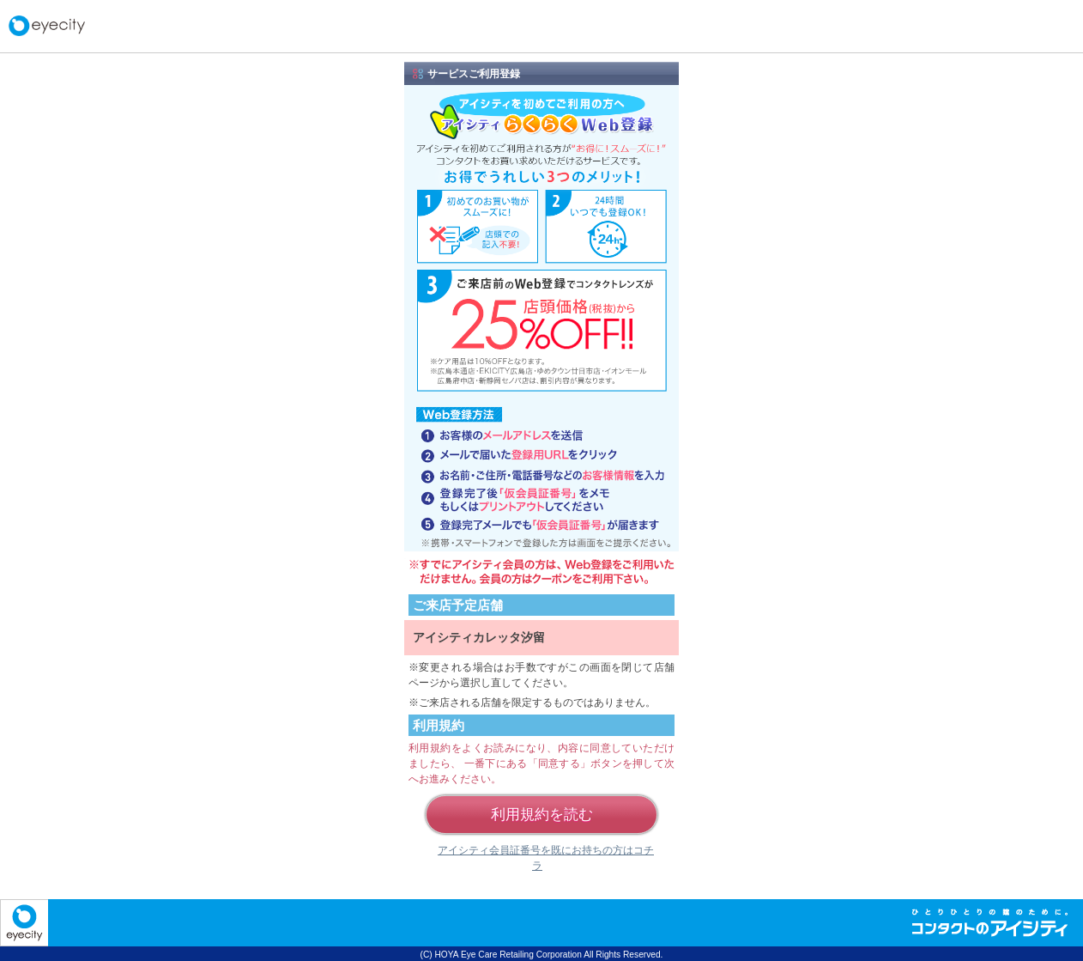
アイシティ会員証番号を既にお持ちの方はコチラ (546, 858)
